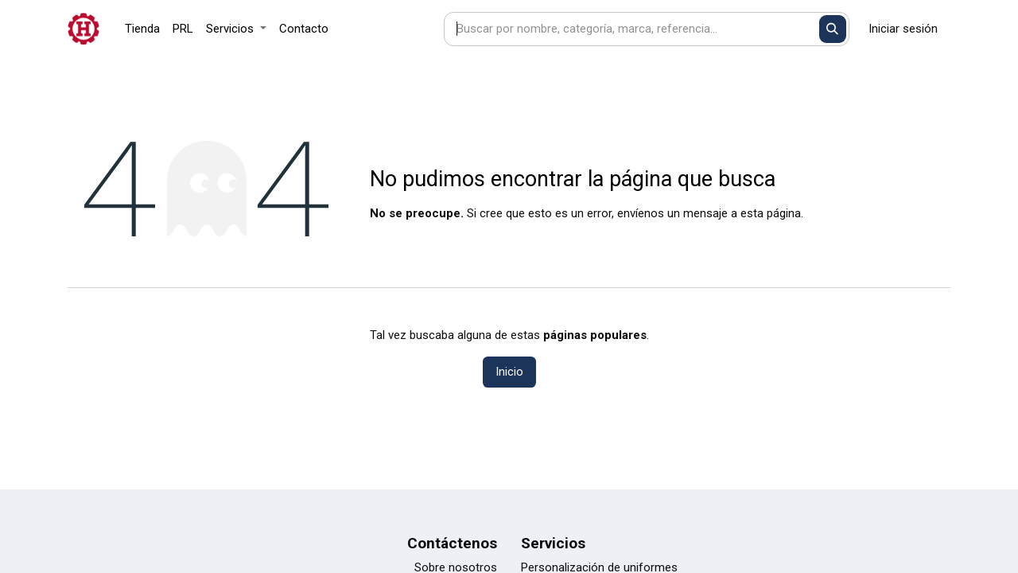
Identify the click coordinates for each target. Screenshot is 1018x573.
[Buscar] (833, 29)
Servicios (553, 543)
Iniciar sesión (903, 28)
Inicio (509, 371)
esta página (770, 213)
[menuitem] (142, 29)
